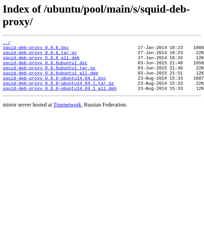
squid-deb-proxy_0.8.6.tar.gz (40, 55)
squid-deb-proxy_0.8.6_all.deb (41, 62)
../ (7, 43)
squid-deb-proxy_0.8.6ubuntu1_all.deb (50, 80)
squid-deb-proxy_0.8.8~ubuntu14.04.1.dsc (54, 86)
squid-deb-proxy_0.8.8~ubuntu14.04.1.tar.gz (58, 92)
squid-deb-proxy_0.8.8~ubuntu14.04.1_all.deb (59, 98)
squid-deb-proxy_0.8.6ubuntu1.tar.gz (49, 74)
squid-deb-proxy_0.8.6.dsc (36, 49)
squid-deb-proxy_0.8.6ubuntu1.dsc (45, 68)
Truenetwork (67, 115)
